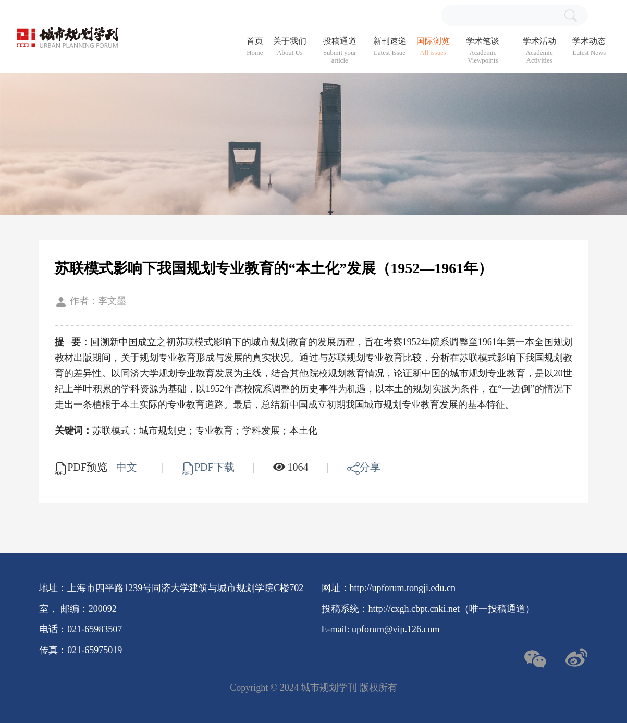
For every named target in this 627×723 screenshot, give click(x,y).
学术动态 (589, 46)
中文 (128, 467)
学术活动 (539, 50)
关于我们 (289, 46)
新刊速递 (390, 46)
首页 (255, 46)
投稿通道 (339, 50)
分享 (363, 467)
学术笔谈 (483, 50)
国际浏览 (433, 46)
